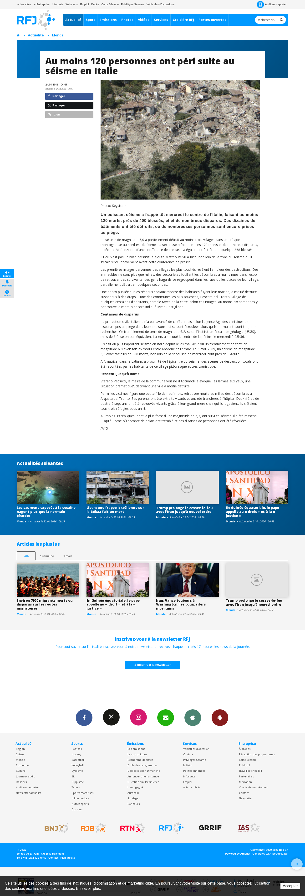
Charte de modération (253, 787)
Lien (54, 114)
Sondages (133, 798)
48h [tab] (26, 556)
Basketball (78, 759)
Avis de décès (191, 787)
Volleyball (78, 765)
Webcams (72, 4)
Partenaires (246, 776)
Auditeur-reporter (272, 4)
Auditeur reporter (27, 787)
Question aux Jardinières (143, 781)
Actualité (73, 19)
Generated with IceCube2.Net (270, 853)
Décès (95, 4)
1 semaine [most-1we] (47, 556)
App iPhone (192, 717)
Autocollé (133, 792)
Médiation (245, 781)
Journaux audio (25, 776)
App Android (220, 717)
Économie (22, 765)
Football (77, 748)
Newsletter (246, 798)
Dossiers (21, 781)
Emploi (84, 4)
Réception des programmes (257, 754)
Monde (58, 35)
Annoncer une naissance (143, 776)
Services (161, 19)
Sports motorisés (82, 792)
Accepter (290, 886)
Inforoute (57, 4)
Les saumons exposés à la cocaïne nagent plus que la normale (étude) (46, 511)
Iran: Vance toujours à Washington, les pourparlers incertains (181, 604)
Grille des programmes (142, 765)
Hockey (76, 754)
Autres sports (80, 803)
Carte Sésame (110, 4)
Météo (187, 765)
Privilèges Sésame (132, 4)
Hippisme (78, 781)
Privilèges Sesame (194, 759)
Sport (90, 19)
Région (20, 748)
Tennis (76, 787)
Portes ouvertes (212, 19)
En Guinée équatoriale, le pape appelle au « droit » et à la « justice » (252, 511)
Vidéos (143, 19)
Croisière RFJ (183, 19)
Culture (20, 770)
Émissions (108, 19)
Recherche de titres (140, 759)
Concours (133, 803)
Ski (73, 776)
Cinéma (188, 754)
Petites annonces (194, 770)
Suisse (20, 754)
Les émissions (136, 748)
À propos (244, 748)
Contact (244, 792)
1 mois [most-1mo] (67, 556)
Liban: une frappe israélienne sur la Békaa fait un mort (115, 509)
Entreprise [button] (41, 4)
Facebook (84, 717)
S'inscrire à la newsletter (152, 664)
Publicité (244, 765)
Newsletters (165, 717)
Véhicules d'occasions (161, 4)
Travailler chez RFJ (250, 770)
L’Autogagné (135, 787)
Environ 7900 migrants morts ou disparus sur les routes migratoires (45, 604)
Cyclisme (77, 770)
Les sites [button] (24, 4)
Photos (127, 19)
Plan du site (67, 857)
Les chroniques (137, 754)
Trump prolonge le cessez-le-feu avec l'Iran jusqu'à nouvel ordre (184, 510)
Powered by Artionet (237, 853)
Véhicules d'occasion (196, 748)
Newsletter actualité (28, 792)
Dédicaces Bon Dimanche (143, 770)
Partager (56, 96)
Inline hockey (80, 798)
